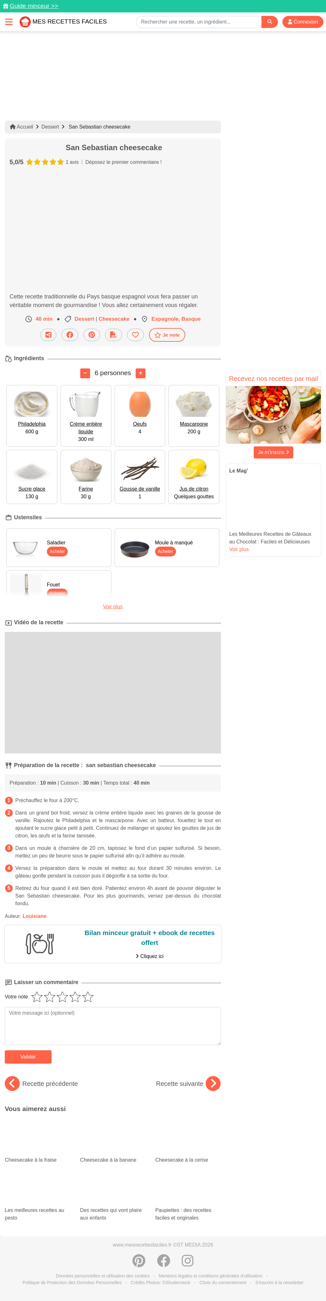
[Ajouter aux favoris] (135, 335)
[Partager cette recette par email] (48, 335)
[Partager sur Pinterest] (91, 335)
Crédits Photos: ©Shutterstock (160, 1282)
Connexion (303, 21)
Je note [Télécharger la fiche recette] (167, 335)
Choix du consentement (223, 1282)
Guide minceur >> (34, 6)
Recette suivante (188, 1083)
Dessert (50, 126)
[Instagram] (188, 1264)
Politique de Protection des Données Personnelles (72, 1282)
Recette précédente (41, 1083)
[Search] (269, 21)
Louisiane (34, 916)
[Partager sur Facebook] (69, 335)
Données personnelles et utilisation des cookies (103, 1275)
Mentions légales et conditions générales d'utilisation (211, 1275)
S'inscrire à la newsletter (279, 1282)
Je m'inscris (273, 452)
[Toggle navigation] (9, 21)
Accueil (21, 126)
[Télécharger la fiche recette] (113, 335)
